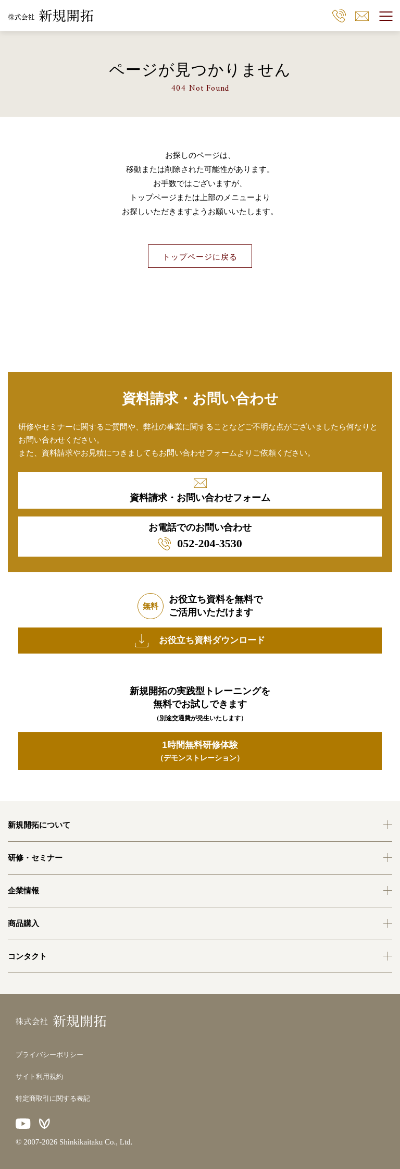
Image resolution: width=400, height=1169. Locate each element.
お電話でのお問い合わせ (200, 536)
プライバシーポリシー (49, 1055)
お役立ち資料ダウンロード (200, 640)
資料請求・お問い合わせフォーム (200, 490)
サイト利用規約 (39, 1076)
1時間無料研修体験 (200, 752)
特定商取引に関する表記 (53, 1098)
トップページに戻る (200, 256)
